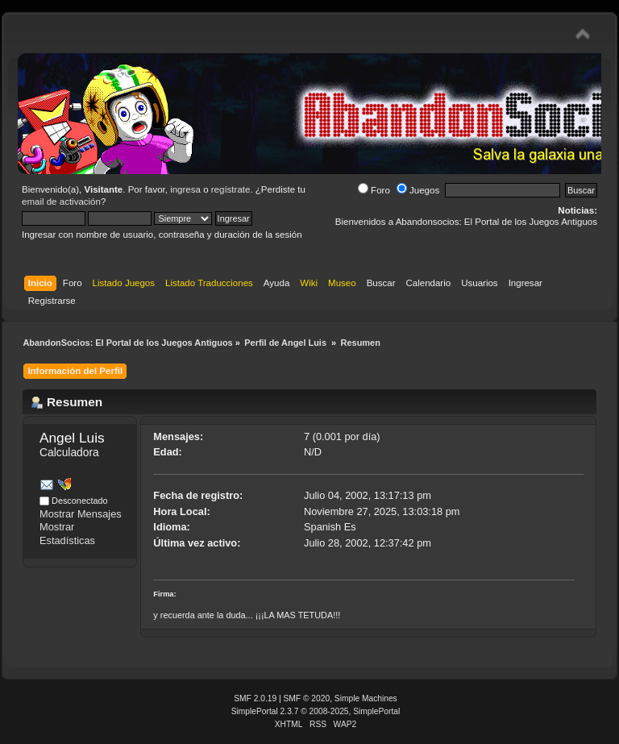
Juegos (418, 190)
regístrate (231, 189)
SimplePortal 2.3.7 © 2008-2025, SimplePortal (316, 711)
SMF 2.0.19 (255, 698)
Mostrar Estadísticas (67, 534)
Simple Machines (365, 698)
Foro (374, 190)
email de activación (61, 201)
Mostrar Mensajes (80, 514)
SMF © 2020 (307, 698)
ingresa (185, 189)
